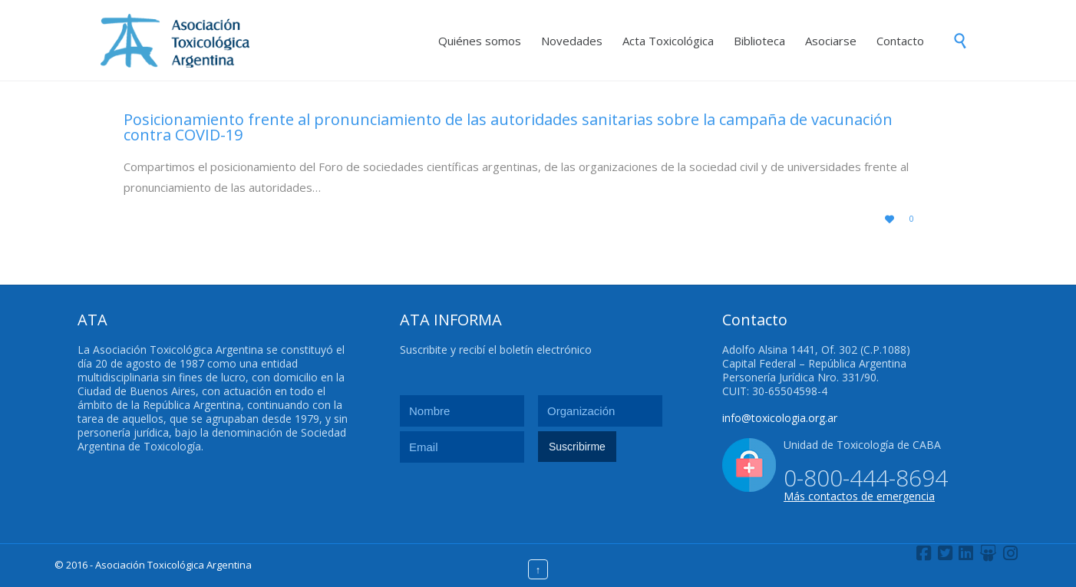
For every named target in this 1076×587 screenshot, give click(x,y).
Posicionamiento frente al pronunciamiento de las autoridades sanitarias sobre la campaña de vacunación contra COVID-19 (508, 127)
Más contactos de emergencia (859, 496)
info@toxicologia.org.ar (779, 418)
